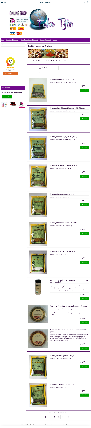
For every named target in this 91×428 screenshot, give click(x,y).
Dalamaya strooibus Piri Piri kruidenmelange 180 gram (68, 331)
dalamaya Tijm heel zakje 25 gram (62, 384)
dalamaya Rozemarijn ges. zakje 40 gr (63, 137)
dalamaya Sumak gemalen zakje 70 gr (63, 356)
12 (58, 417)
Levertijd (35, 40)
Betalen (42, 40)
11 (55, 417)
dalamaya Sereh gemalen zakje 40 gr (63, 165)
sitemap (40, 424)
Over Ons (9, 40)
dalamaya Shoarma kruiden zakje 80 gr (64, 223)
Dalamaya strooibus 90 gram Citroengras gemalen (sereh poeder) (68, 281)
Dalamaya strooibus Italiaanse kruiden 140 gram (68, 306)
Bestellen (84, 90)
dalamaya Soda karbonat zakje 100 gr (63, 251)
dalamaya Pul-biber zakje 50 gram (62, 79)
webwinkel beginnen (51, 424)
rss (44, 424)
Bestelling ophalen (26, 40)
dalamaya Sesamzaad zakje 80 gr (61, 194)
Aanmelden (7, 97)
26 (68, 417)
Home (2, 40)
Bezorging (16, 40)
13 (62, 417)
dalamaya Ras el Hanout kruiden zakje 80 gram (67, 108)
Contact (48, 40)
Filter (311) (43, 68)
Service (55, 40)
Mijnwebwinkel (66, 424)
